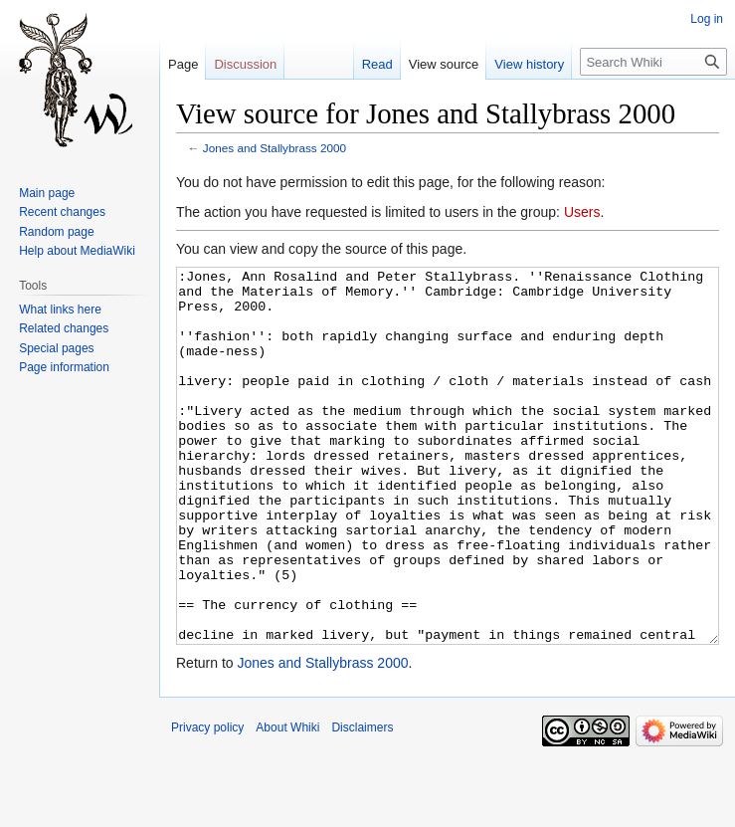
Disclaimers (362, 802)
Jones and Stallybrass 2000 (274, 147)
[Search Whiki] (653, 62)
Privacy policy (207, 802)
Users (582, 212)
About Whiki (287, 802)
